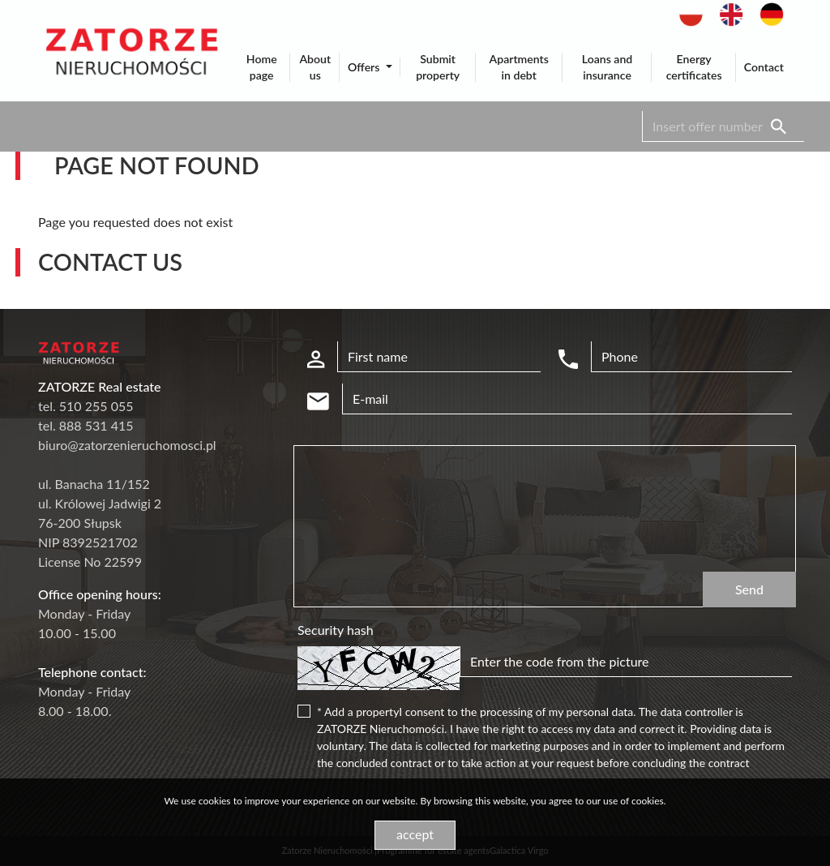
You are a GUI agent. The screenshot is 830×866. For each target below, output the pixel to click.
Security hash (335, 629)
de (767, 11)
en (726, 11)
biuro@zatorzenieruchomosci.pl (127, 444)
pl (684, 11)
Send (749, 589)
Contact (764, 67)
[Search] (723, 126)
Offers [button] (365, 67)
